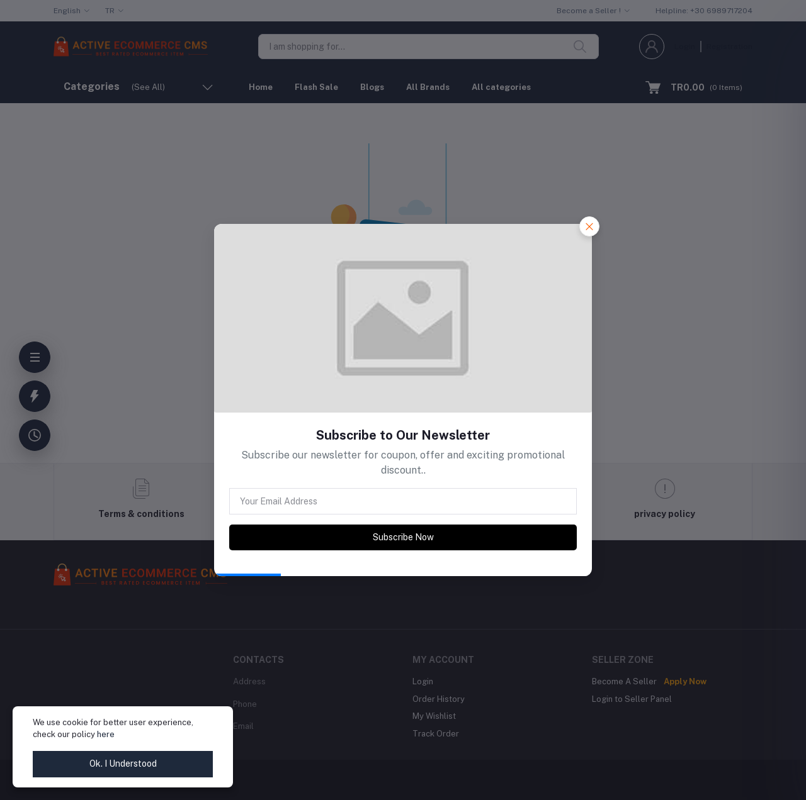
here (106, 734)
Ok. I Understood (123, 763)
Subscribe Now (403, 537)
